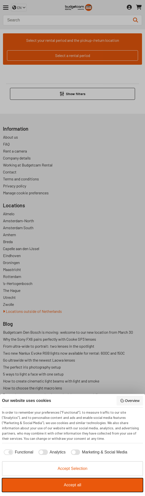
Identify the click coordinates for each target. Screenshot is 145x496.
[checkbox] (17, 452)
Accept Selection (72, 468)
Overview (130, 400)
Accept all (72, 485)
